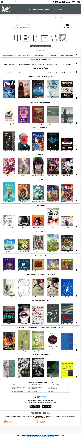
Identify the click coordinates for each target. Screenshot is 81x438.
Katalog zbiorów (20, 17)
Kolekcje (28, 27)
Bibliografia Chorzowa (60, 17)
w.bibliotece (39, 416)
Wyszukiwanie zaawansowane (19, 27)
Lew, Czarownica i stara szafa (36, 387)
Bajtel (52, 391)
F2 (73, 1)
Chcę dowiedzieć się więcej (33, 436)
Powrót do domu (34, 391)
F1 (69, 1)
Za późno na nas (54, 388)
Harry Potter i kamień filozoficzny (17, 391)
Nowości (8, 2)
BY (63, 1)
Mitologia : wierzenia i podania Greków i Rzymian (20, 387)
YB (60, 1)
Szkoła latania (33, 388)
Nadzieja (13, 388)
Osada (52, 387)
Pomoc (20, 2)
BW (57, 1)
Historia (14, 2)
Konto (26, 2)
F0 (67, 1)
